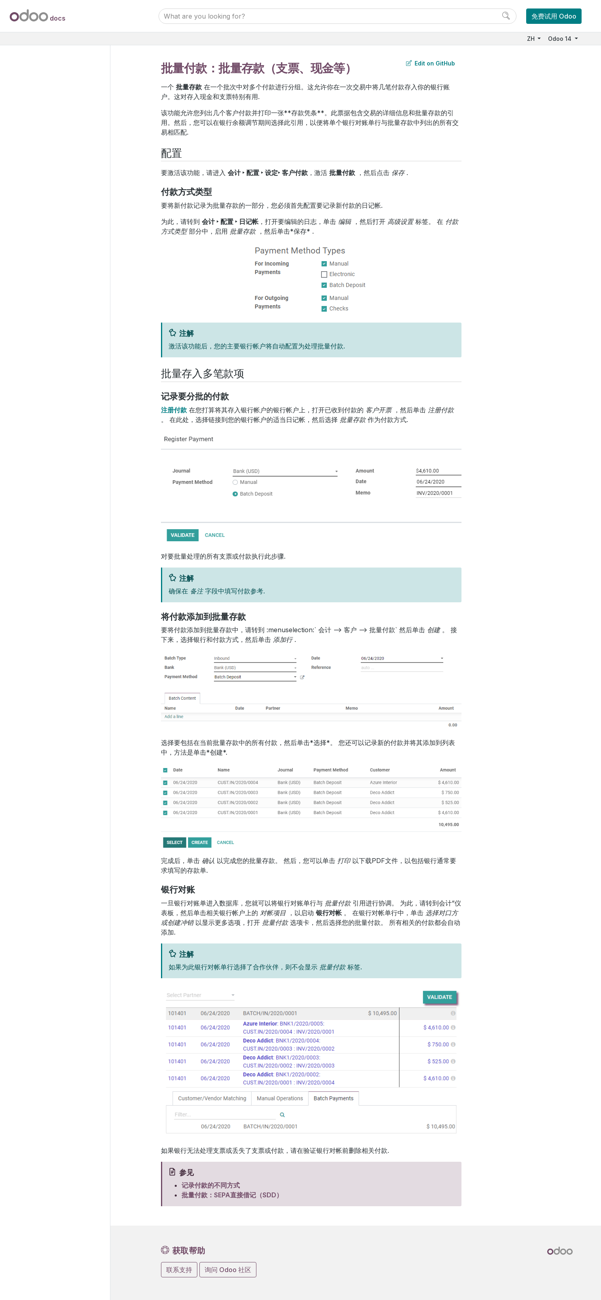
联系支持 (179, 1270)
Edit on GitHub (430, 63)
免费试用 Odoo (553, 16)
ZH (531, 38)
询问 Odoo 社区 (228, 1270)
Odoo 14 (560, 38)
